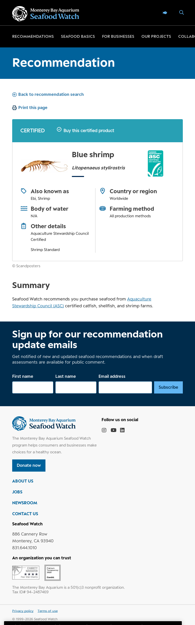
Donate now (29, 465)
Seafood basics (78, 36)
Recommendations (33, 36)
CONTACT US (25, 513)
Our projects (156, 36)
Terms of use (48, 611)
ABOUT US (22, 481)
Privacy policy (23, 611)
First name (22, 376)
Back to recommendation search (51, 94)
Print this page (32, 107)
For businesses (118, 36)
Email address (112, 376)
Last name (65, 376)
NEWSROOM (24, 502)
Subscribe (168, 387)
